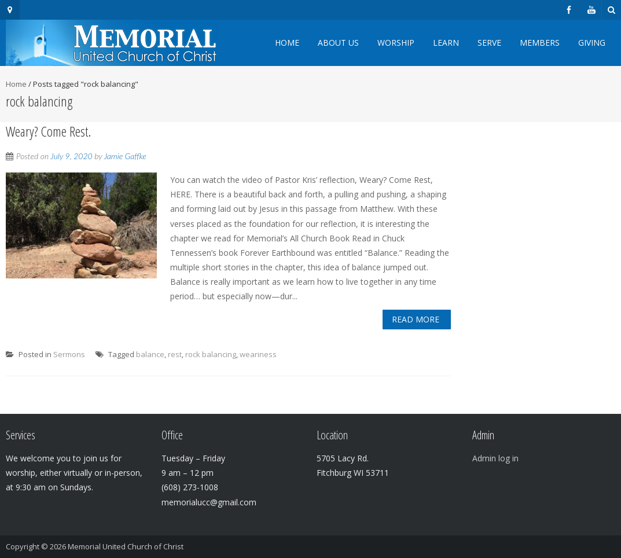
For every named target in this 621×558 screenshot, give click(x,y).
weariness (258, 354)
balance (150, 354)
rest (175, 354)
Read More (415, 319)
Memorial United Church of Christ (125, 546)
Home (287, 42)
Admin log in (495, 458)
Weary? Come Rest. (48, 131)
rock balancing (210, 354)
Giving (591, 42)
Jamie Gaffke (125, 156)
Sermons (69, 354)
